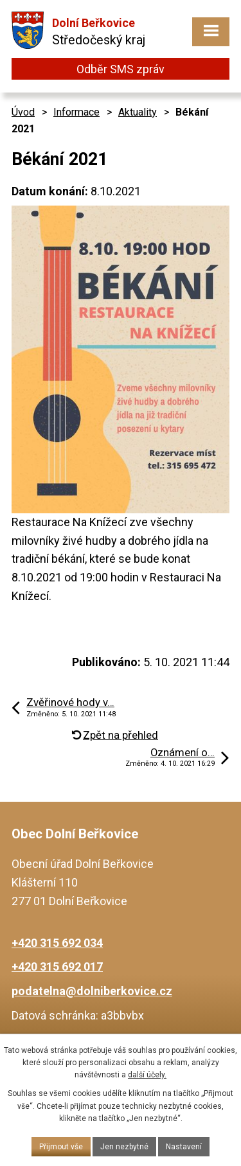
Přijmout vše (61, 1146)
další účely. (147, 1074)
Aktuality (137, 112)
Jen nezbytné (124, 1146)
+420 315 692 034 (57, 943)
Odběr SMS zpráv (120, 69)
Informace (76, 112)
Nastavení (184, 1146)
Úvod (23, 112)
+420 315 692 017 (57, 966)
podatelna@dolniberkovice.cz (92, 991)
